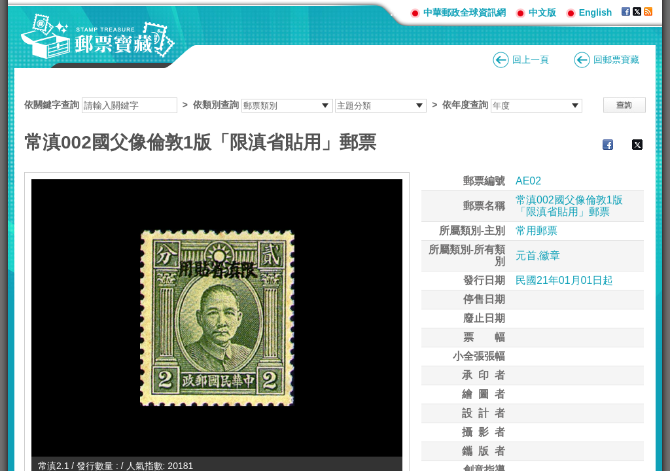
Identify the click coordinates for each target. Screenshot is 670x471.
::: (395, 12)
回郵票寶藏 (616, 59)
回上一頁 (530, 59)
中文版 (542, 12)
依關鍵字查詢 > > (303, 104)
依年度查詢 (465, 104)
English (595, 12)
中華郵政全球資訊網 (464, 12)
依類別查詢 (216, 104)
